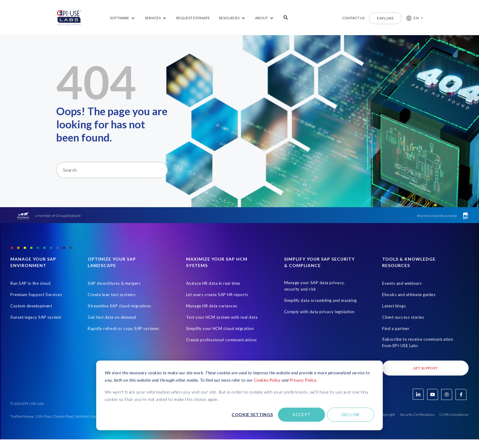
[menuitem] (122, 18)
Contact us (353, 18)
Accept (301, 414)
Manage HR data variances (211, 306)
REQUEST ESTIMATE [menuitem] (193, 18)
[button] (412, 18)
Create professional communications (221, 340)
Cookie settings (252, 414)
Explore (385, 18)
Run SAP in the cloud (30, 283)
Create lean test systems (111, 294)
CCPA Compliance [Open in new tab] (454, 415)
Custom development (31, 306)
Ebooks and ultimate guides (408, 294)
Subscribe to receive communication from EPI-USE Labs (417, 342)
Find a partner (395, 328)
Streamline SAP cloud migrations (119, 306)
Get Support (425, 368)
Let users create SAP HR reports (217, 294)
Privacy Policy (303, 380)
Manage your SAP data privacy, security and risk (314, 286)
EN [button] (416, 18)
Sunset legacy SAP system (35, 317)
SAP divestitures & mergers (114, 283)
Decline (351, 414)
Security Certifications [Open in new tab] (417, 415)
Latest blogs (394, 306)
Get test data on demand (112, 317)
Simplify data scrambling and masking (320, 300)
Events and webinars (402, 283)
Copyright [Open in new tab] (387, 415)
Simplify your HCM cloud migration (220, 328)
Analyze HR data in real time (213, 283)
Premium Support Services (36, 294)
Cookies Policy (267, 380)
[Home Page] (69, 18)
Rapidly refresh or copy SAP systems (123, 328)
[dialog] (239, 395)
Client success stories (403, 317)
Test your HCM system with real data (222, 317)
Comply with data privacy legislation (319, 312)
